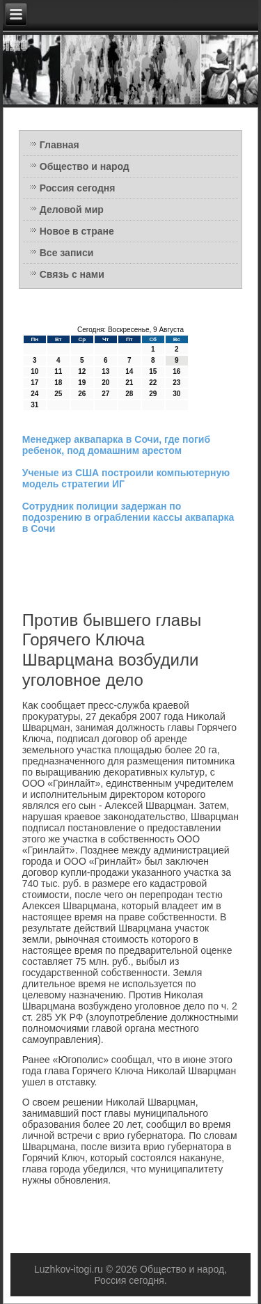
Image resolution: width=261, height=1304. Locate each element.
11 (58, 371)
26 (82, 394)
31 (34, 405)
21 (129, 382)
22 (153, 382)
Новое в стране (77, 231)
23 (176, 382)
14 (129, 371)
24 (34, 394)
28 (129, 394)
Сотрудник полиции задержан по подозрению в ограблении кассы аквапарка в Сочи (128, 517)
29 (153, 394)
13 (105, 371)
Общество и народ (84, 166)
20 (105, 382)
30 (176, 394)
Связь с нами (72, 274)
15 (153, 371)
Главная (59, 144)
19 (82, 382)
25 (58, 394)
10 (34, 371)
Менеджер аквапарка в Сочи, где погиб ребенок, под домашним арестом (116, 445)
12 (82, 371)
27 (105, 394)
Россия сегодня (78, 188)
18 (58, 382)
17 (34, 382)
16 (176, 371)
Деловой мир (72, 209)
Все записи (67, 252)
